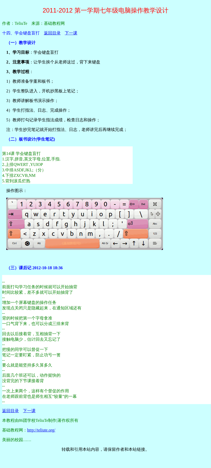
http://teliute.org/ (41, 430)
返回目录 (52, 33)
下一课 (71, 33)
